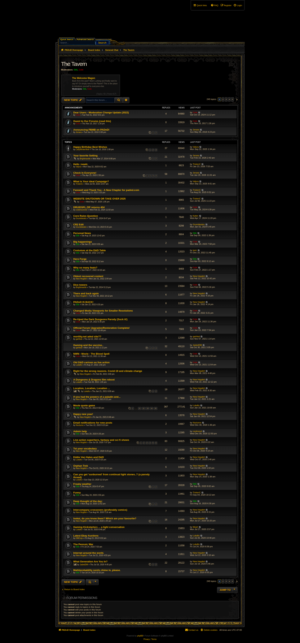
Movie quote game (84, 405)
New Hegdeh (81, 279)
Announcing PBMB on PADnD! (91, 129)
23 (147, 408)
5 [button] (232, 99)
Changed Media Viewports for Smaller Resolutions (103, 310)
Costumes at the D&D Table (89, 250)
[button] (236, 99)
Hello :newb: (80, 164)
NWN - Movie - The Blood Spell (91, 353)
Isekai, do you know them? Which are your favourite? (104, 518)
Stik (76, 70)
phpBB (140, 636)
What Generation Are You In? (90, 561)
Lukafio (79, 365)
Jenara (79, 132)
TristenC (197, 164)
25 (156, 408)
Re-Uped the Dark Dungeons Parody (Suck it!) (100, 319)
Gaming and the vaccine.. (88, 345)
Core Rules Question (85, 215)
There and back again (86, 293)
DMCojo (79, 538)
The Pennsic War (83, 544)
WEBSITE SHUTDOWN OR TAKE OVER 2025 (99, 198)
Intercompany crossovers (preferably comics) (100, 509)
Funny (77, 492)
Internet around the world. (88, 552)
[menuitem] (237, 5)
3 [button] (226, 99)
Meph (195, 527)
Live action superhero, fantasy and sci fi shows (101, 439)
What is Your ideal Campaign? (91, 181)
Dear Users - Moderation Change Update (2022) (101, 112)
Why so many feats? (85, 267)
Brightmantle (85, 159)
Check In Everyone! (84, 172)
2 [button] (223, 99)
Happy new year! (83, 414)
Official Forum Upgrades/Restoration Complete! (101, 327)
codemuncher (81, 210)
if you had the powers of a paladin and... (97, 396)
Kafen (195, 216)
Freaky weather (82, 484)
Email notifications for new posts (92, 422)
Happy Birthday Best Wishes (90, 147)
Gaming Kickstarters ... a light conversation (99, 527)
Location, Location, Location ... (91, 388)
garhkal (79, 339)
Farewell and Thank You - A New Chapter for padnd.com (106, 190)
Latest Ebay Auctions (86, 535)
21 (140, 408)
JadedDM (197, 345)
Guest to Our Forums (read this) (92, 121)
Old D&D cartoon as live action (91, 362)
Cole (81, 70)
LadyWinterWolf (82, 149)
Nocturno (80, 425)
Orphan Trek (80, 465)
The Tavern (74, 64)
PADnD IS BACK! (83, 302)
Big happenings (82, 241)
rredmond (197, 431)
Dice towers (80, 284)
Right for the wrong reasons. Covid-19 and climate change (107, 371)
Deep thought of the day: (88, 501)
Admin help (80, 431)
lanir (195, 250)
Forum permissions (81, 598)
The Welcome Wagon (83, 78)
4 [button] (229, 99)
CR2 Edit (78, 224)
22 (144, 408)
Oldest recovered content (88, 276)
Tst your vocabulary (85, 448)
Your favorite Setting (85, 155)
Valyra (196, 147)
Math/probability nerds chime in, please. (97, 570)
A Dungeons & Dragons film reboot (94, 379)
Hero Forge (79, 259)
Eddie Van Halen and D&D (88, 457)
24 (151, 408)
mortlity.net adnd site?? (87, 336)
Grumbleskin (81, 218)
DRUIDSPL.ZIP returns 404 (89, 207)
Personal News (82, 233)
